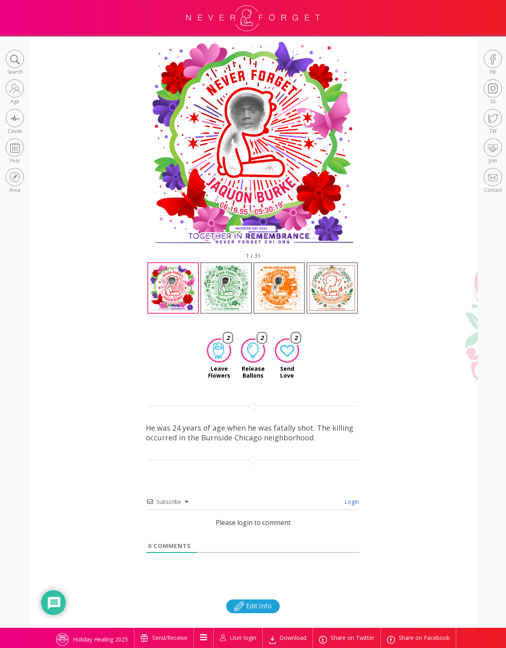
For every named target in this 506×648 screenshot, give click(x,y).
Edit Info (253, 605)
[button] (15, 63)
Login (351, 502)
